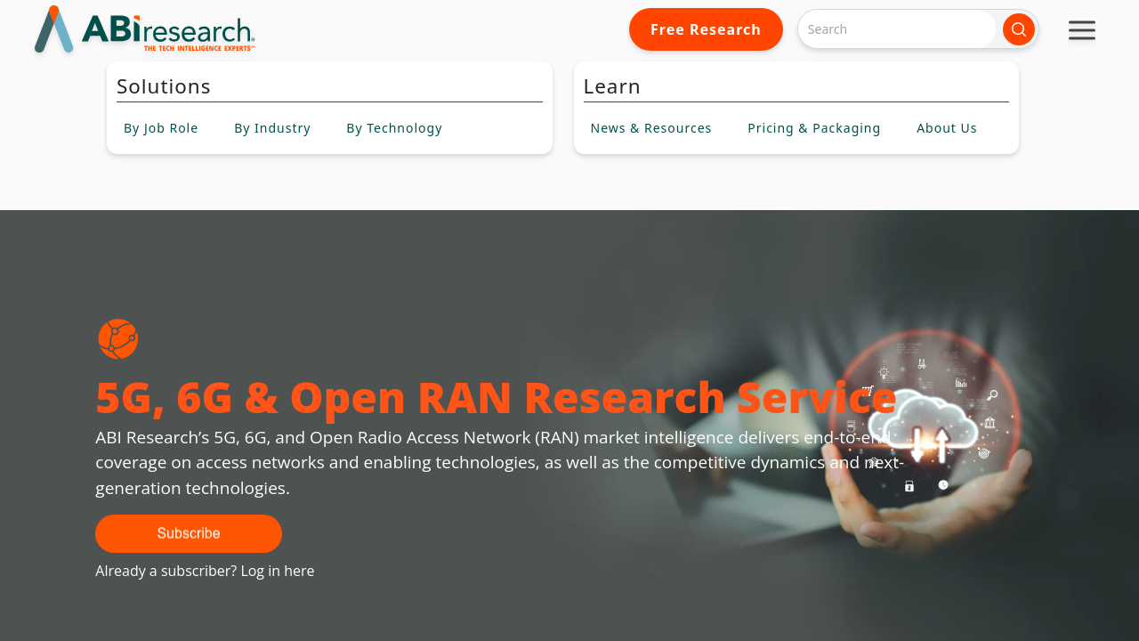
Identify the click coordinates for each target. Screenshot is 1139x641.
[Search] (897, 29)
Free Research (706, 29)
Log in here (277, 570)
